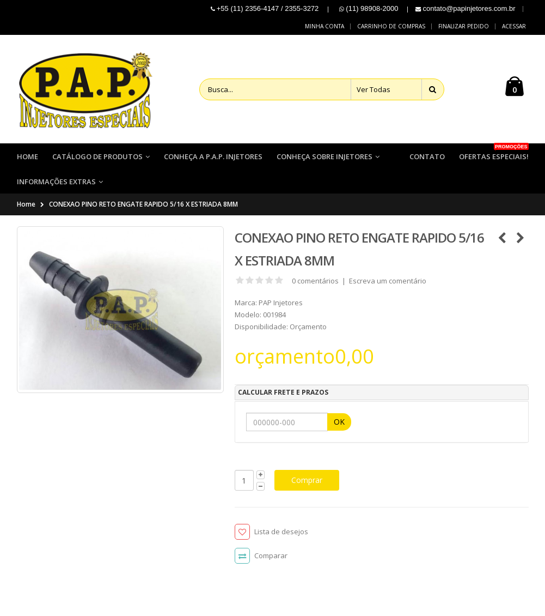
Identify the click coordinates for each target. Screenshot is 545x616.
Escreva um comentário (387, 281)
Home (26, 204)
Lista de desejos (281, 532)
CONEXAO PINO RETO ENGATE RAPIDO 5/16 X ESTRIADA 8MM (143, 204)
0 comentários (315, 281)
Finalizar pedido (463, 26)
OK (339, 422)
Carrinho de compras (391, 26)
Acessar (514, 26)
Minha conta (324, 26)
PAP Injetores (281, 303)
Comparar (270, 556)
